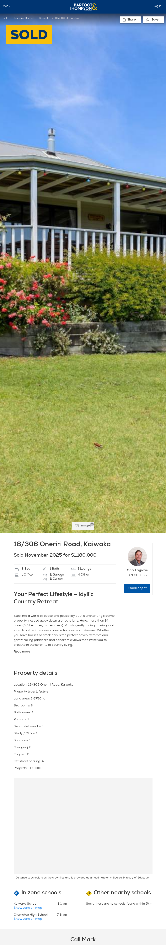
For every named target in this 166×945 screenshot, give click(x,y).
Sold (5, 18)
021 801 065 (137, 575)
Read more (22, 651)
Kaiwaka (44, 18)
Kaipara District (24, 18)
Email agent (137, 588)
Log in (158, 6)
